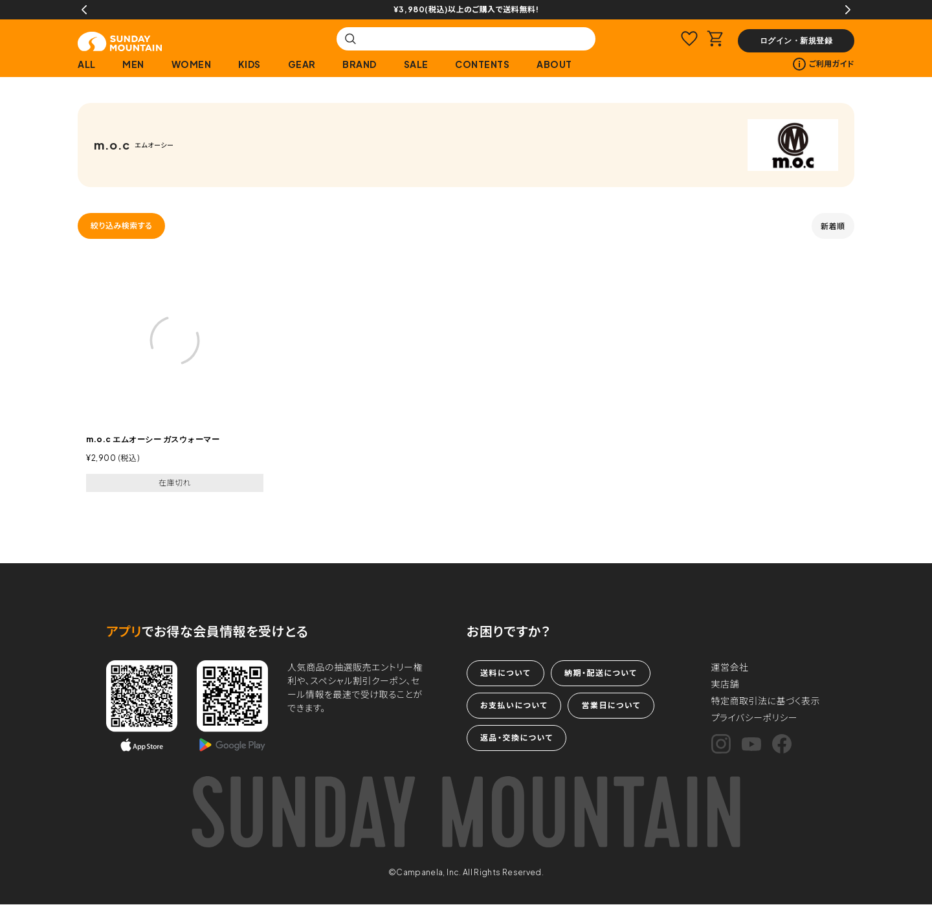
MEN (133, 64)
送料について (505, 673)
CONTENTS (482, 64)
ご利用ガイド (823, 64)
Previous (84, 9)
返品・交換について (516, 738)
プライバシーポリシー (754, 717)
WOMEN (192, 64)
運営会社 (730, 667)
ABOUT (554, 64)
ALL (87, 64)
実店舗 (725, 683)
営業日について (610, 705)
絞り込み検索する (121, 225)
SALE (416, 64)
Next (847, 9)
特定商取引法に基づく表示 (766, 700)
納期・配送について (600, 673)
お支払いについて (514, 705)
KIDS (249, 64)
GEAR (302, 64)
